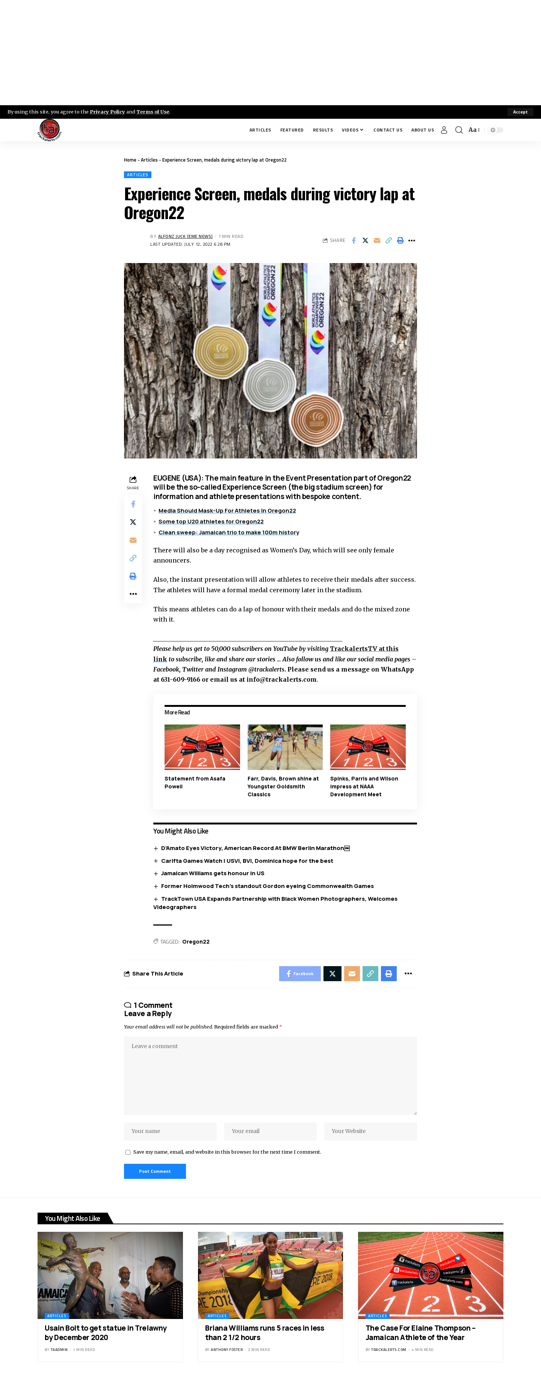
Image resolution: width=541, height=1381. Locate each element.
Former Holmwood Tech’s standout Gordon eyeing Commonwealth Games (267, 886)
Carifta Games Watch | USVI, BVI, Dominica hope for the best (247, 861)
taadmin (59, 1349)
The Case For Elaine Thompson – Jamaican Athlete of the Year (421, 1332)
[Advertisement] (270, 52)
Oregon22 (196, 941)
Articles (149, 159)
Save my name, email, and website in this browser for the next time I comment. (227, 1152)
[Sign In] (444, 130)
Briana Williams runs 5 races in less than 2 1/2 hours (264, 1332)
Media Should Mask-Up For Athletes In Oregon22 (227, 510)
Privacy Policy (107, 112)
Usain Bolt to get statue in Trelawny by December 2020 (106, 1332)
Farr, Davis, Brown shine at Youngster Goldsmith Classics (283, 786)
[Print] (400, 240)
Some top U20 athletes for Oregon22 (211, 521)
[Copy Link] (388, 240)
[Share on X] (365, 240)
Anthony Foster (227, 1349)
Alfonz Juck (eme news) (185, 236)
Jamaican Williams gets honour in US (212, 873)
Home (130, 159)
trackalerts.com (389, 1349)
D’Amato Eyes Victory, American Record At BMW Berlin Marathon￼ (255, 848)
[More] (412, 240)
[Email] (377, 240)
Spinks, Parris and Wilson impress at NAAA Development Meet (364, 786)
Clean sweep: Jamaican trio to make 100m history (229, 532)
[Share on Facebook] (353, 240)
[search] (459, 130)
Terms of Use (152, 112)
